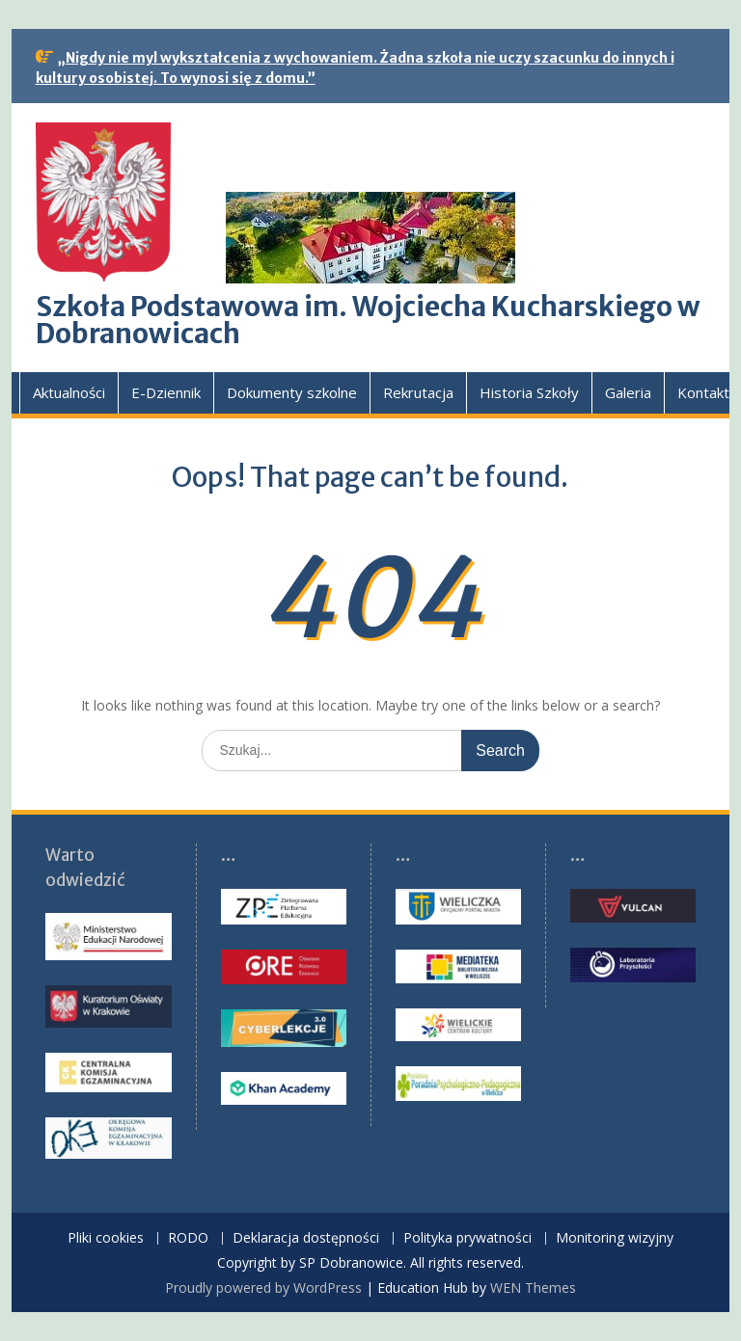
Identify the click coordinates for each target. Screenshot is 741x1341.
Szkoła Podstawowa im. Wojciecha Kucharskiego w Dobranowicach (368, 320)
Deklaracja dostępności (306, 1238)
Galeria (628, 392)
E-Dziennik (166, 392)
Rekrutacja (418, 392)
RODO (188, 1238)
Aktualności (69, 392)
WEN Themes (533, 1287)
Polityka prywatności (467, 1238)
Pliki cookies (106, 1238)
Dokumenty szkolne (292, 392)
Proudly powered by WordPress (263, 1287)
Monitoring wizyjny (614, 1238)
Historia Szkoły (529, 392)
